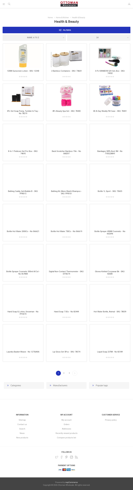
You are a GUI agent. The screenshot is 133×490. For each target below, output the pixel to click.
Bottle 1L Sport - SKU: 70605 (110, 191)
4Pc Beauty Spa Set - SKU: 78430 (66, 111)
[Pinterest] (66, 457)
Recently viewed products (66, 433)
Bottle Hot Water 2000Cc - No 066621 (23, 231)
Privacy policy (111, 420)
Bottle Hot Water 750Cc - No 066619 (66, 231)
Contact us (22, 424)
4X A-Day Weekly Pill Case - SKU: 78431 (110, 111)
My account (66, 420)
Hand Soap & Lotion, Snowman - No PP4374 (23, 312)
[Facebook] (62, 457)
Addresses (66, 429)
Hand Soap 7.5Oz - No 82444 (66, 311)
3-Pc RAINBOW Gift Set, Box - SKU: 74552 (110, 72)
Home (50, 17)
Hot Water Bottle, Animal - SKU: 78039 (110, 311)
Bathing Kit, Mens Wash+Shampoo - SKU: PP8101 (66, 192)
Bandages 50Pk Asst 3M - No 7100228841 (109, 152)
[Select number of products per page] (99, 37)
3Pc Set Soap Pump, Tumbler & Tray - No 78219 (23, 112)
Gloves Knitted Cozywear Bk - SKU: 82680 (110, 272)
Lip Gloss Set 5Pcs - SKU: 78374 (66, 352)
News (22, 433)
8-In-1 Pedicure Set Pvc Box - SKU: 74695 (23, 152)
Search (22, 429)
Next (74, 373)
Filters (67, 30)
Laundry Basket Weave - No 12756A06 (23, 352)
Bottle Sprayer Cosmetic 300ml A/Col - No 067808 (23, 272)
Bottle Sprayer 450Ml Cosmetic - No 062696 (110, 232)
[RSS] (76, 457)
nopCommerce (71, 482)
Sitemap (22, 420)
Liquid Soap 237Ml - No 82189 (110, 352)
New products (22, 437)
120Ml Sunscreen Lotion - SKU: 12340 (23, 71)
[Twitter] (57, 457)
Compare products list (66, 437)
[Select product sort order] (34, 37)
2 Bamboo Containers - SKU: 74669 (66, 71)
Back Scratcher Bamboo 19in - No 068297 (66, 152)
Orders (66, 424)
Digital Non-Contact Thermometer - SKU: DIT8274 (66, 272)
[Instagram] (71, 457)
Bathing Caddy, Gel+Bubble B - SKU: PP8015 (23, 192)
